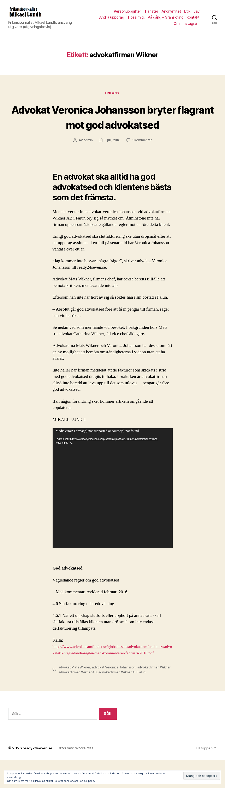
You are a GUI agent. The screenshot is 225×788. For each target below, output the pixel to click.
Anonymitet (171, 14)
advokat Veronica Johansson (114, 695)
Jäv (197, 14)
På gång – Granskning (165, 20)
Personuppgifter (127, 14)
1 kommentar (142, 162)
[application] (113, 510)
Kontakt (193, 20)
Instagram (191, 26)
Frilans (112, 100)
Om (176, 26)
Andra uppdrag (111, 20)
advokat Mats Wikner (74, 695)
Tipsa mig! (135, 20)
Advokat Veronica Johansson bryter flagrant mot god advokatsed (112, 131)
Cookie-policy (86, 780)
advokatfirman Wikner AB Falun (123, 700)
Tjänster (151, 14)
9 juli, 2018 (112, 162)
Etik (187, 14)
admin (87, 162)
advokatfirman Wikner (154, 695)
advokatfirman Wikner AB (77, 700)
